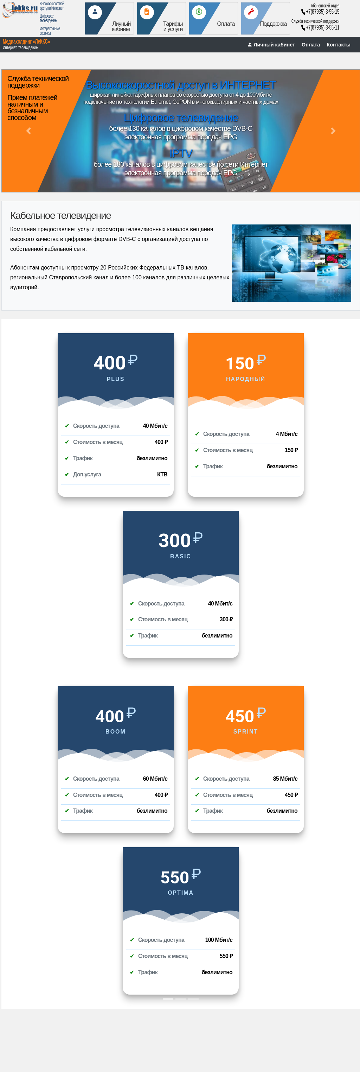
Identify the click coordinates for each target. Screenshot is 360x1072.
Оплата (311, 44)
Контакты (339, 44)
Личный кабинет (271, 44)
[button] (28, 130)
